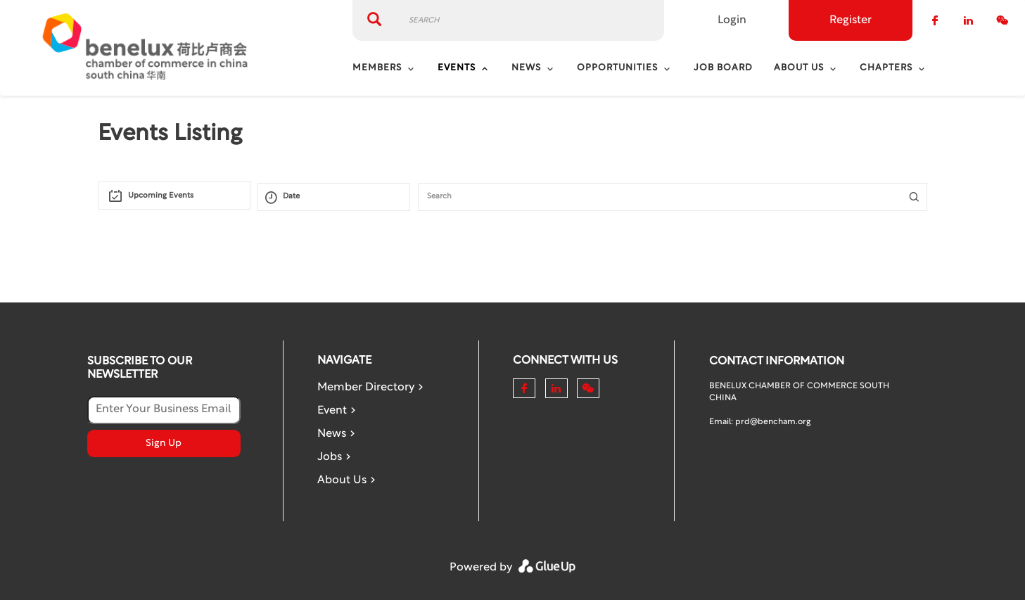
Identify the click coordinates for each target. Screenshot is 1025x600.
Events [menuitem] (457, 68)
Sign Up (164, 443)
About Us (342, 480)
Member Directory (365, 387)
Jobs (329, 457)
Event (332, 411)
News (331, 434)
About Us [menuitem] (799, 68)
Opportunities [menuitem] (617, 68)
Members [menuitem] (377, 68)
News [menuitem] (526, 68)
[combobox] (174, 195)
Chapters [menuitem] (886, 68)
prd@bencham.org (772, 422)
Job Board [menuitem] (723, 68)
